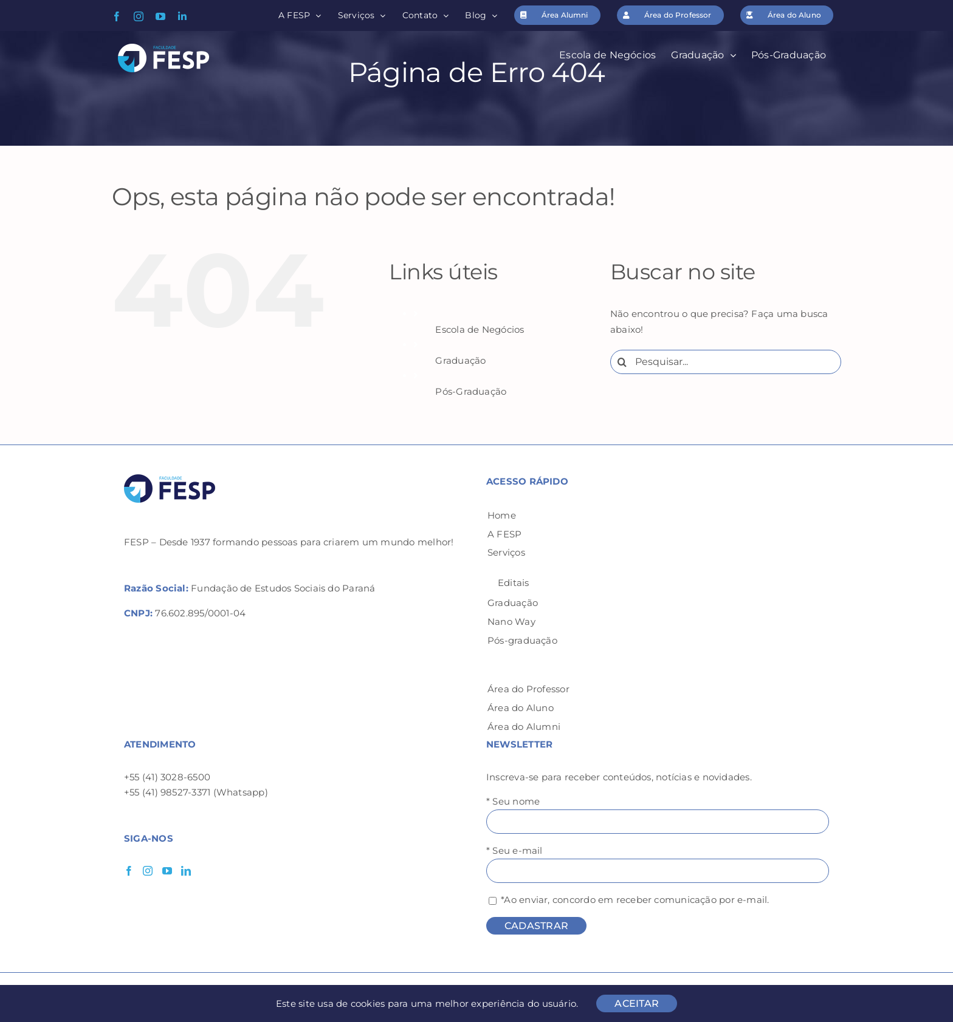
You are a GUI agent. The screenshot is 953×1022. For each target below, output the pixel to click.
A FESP (504, 534)
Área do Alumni (523, 726)
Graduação (460, 360)
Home (501, 515)
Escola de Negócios (479, 329)
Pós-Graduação (470, 391)
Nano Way (511, 621)
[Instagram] (148, 871)
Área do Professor (528, 689)
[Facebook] (129, 871)
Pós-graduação (522, 640)
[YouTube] (167, 871)
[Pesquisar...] (725, 362)
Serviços (506, 552)
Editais (513, 582)
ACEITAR (636, 1003)
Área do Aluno (520, 708)
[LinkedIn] (186, 871)
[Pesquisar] (622, 362)
